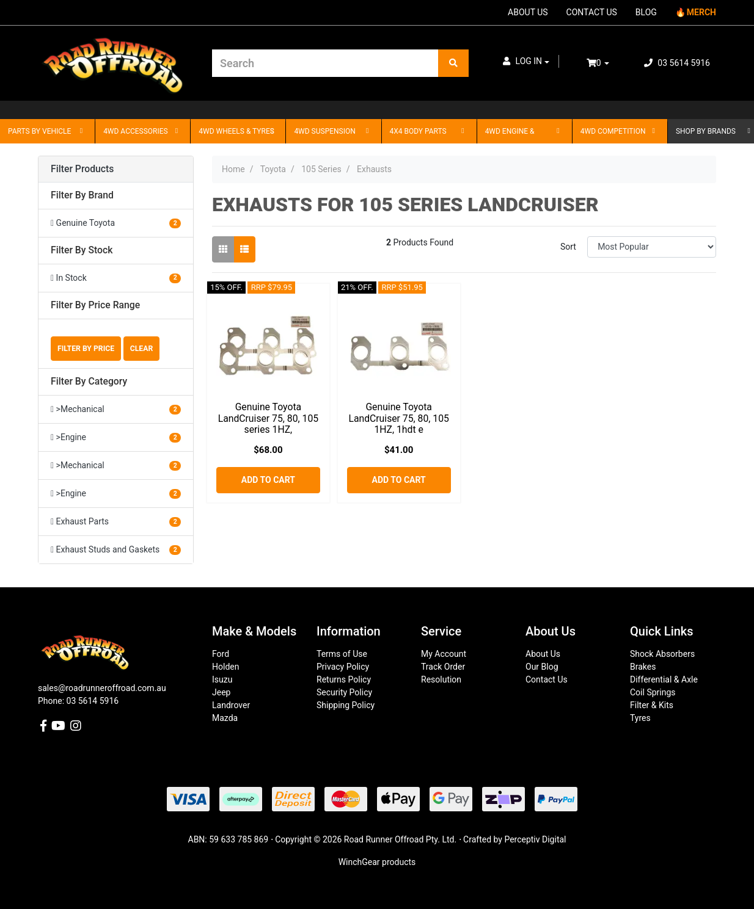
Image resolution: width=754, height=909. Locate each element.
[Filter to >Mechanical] (115, 409)
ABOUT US (528, 12)
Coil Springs (653, 692)
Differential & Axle (664, 679)
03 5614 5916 (677, 63)
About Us (542, 654)
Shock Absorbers (662, 654)
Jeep (221, 692)
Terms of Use (342, 654)
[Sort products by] (651, 247)
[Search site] (453, 63)
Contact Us (546, 679)
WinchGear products (377, 862)
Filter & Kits (651, 705)
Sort (568, 247)
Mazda (225, 718)
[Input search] (325, 63)
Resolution (441, 679)
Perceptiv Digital (535, 839)
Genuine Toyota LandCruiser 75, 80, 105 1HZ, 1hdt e (398, 418)
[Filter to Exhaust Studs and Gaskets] (115, 549)
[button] (526, 61)
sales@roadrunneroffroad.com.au (102, 688)
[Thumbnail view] (223, 249)
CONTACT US (591, 12)
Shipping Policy (346, 705)
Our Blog (541, 667)
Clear (141, 348)
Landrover (231, 705)
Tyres (640, 718)
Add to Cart (268, 480)
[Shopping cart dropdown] (606, 63)
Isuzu (222, 679)
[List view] (244, 249)
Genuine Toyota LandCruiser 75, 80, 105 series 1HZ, (268, 418)
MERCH (701, 12)
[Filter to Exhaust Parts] (115, 521)
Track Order (443, 667)
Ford (220, 654)
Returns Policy (344, 679)
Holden (225, 667)
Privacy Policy (343, 667)
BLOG (646, 12)
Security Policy (344, 692)
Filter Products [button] (82, 169)
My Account (443, 654)
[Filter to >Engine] (115, 437)
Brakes (643, 667)
